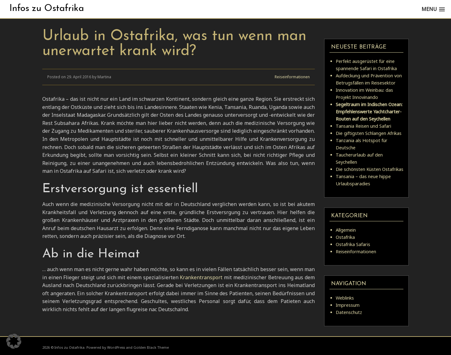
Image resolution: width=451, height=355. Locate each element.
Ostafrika (345, 237)
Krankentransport (201, 277)
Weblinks (345, 298)
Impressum (348, 305)
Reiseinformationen (292, 77)
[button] (14, 341)
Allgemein (346, 230)
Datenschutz (349, 312)
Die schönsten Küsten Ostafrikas (369, 169)
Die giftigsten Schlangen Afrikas (369, 133)
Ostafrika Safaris (353, 244)
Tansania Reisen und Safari (363, 126)
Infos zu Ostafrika (46, 8)
